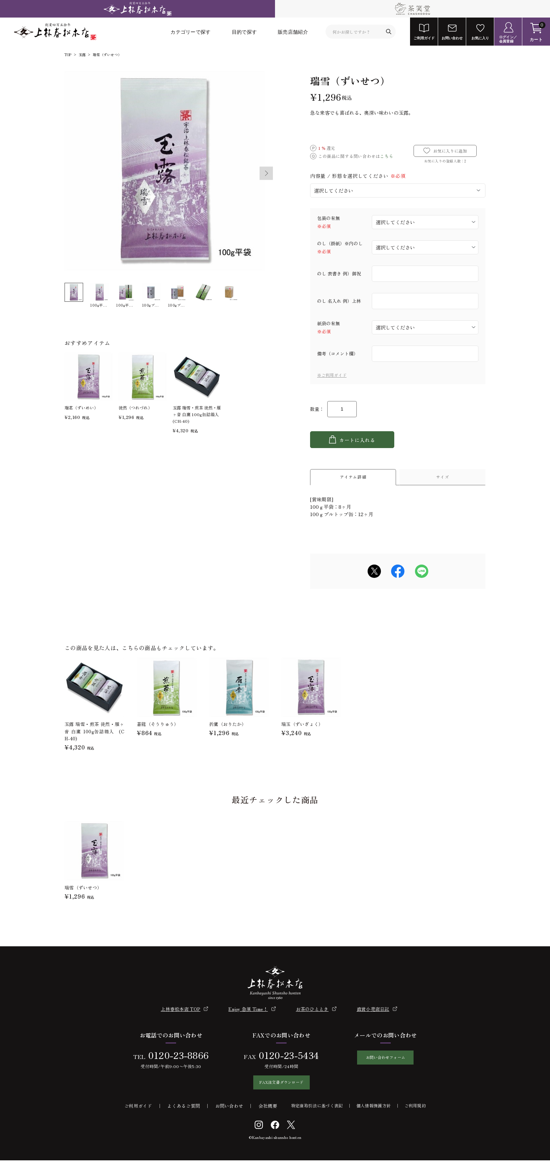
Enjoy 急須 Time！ (248, 1012)
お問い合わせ (229, 1112)
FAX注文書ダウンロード (278, 1087)
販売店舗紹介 (293, 31)
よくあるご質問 (183, 1112)
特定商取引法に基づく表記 (317, 1112)
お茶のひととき (312, 1012)
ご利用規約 (415, 1112)
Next (266, 173)
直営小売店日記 (373, 1012)
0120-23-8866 (174, 1058)
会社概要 (268, 1112)
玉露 (82, 55)
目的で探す (244, 31)
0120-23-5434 (285, 1058)
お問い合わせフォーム (385, 1062)
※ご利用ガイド (332, 375)
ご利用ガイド (138, 1112)
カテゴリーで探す (190, 31)
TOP (68, 55)
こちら (386, 156)
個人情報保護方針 (373, 1112)
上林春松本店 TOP (180, 1012)
